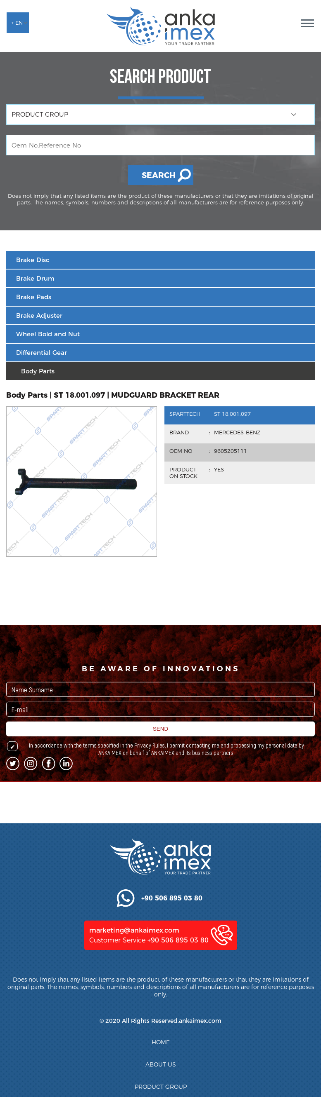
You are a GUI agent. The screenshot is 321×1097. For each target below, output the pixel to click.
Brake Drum (35, 278)
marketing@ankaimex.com (134, 1013)
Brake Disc (32, 260)
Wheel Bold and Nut (48, 334)
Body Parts (38, 371)
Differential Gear (41, 352)
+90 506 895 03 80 (178, 1023)
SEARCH (159, 175)
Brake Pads (33, 297)
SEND (160, 766)
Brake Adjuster (39, 315)
